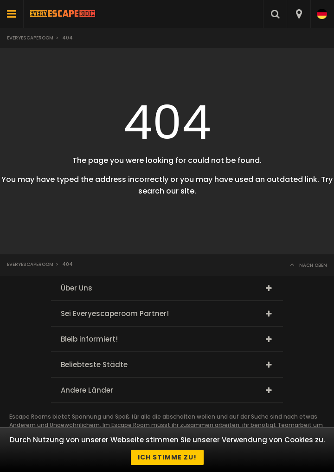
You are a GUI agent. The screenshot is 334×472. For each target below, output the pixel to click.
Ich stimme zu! (167, 457)
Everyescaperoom (30, 37)
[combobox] (298, 14)
